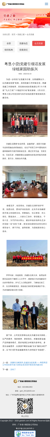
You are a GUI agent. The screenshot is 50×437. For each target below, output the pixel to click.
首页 (13, 34)
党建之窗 (21, 34)
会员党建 (30, 34)
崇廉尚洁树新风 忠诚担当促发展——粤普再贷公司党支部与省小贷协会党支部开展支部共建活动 (24, 363)
